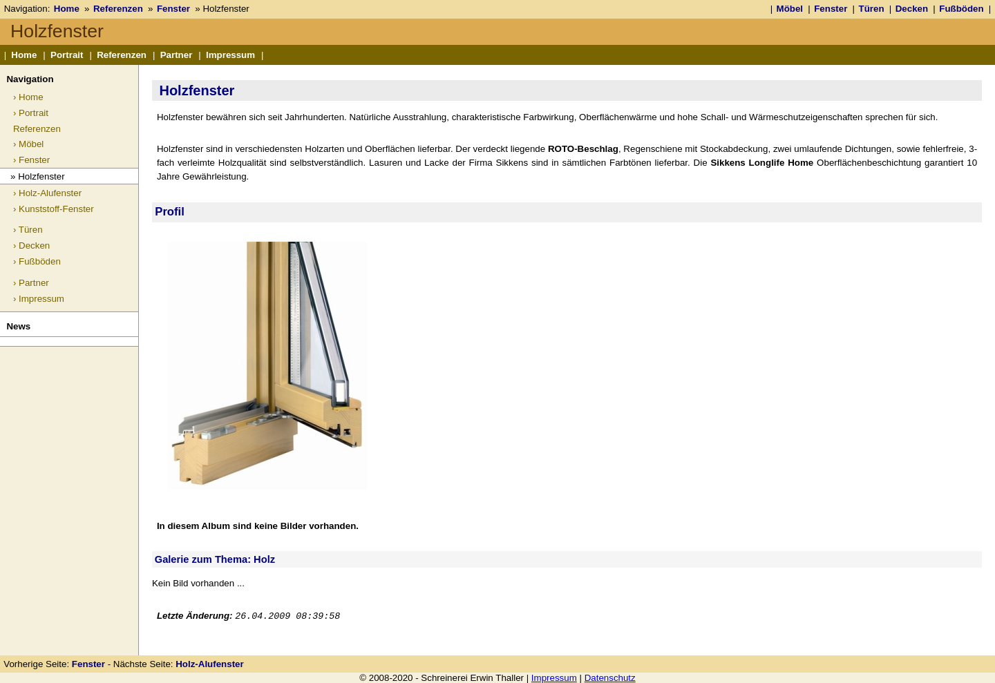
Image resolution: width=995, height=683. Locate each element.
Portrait (66, 55)
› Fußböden (37, 261)
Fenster (173, 8)
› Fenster (31, 160)
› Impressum (38, 299)
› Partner (31, 283)
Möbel (790, 8)
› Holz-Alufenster (47, 193)
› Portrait (30, 113)
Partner (176, 55)
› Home (28, 97)
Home (66, 8)
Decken (912, 8)
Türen (871, 8)
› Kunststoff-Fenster (53, 209)
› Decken (31, 245)
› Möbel (28, 144)
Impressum (230, 55)
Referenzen (118, 8)
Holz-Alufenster (209, 664)
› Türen (28, 229)
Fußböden (961, 8)
